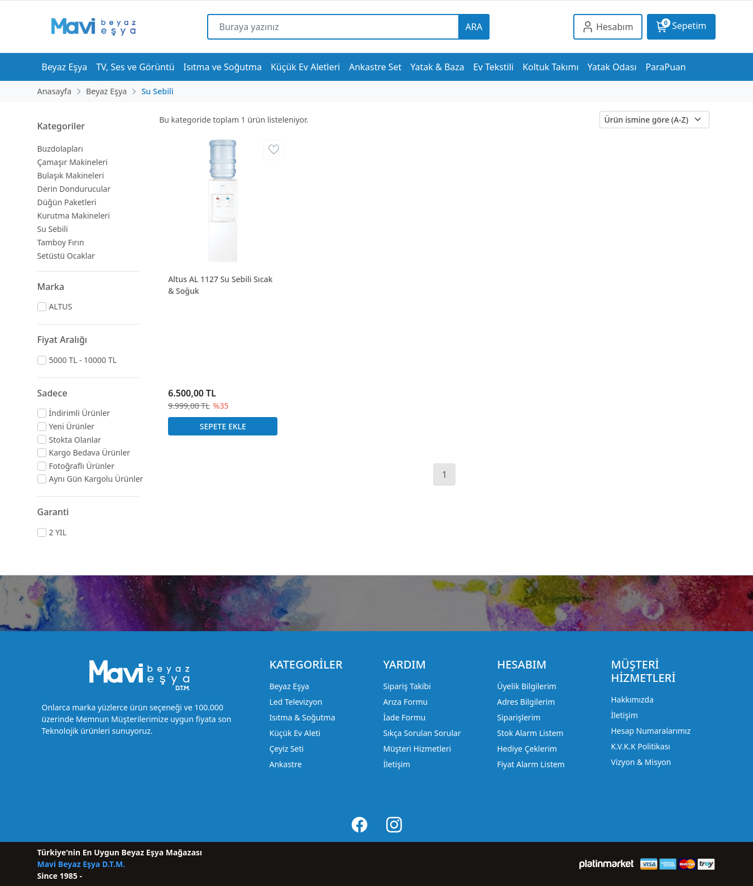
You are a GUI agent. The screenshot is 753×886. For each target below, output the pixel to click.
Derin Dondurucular (74, 188)
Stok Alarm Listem (530, 733)
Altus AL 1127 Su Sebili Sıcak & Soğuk (220, 285)
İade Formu (404, 717)
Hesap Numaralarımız (650, 730)
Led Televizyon (295, 701)
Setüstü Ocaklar (66, 255)
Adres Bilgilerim (526, 701)
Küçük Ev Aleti (294, 733)
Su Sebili (52, 229)
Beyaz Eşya (289, 686)
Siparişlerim (518, 717)
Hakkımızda (632, 699)
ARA (474, 27)
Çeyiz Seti (286, 748)
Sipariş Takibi (406, 686)
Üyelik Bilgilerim (526, 686)
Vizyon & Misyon (641, 762)
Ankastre (285, 764)
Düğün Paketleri (67, 202)
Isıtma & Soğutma (302, 717)
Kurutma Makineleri (73, 215)
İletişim (396, 764)
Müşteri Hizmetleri (417, 748)
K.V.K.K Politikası (640, 746)
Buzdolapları (60, 148)
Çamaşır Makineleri (72, 162)
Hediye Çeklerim (527, 748)
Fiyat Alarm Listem (530, 764)
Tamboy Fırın (60, 242)
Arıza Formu (405, 701)
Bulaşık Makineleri (70, 175)
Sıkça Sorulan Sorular (422, 733)
